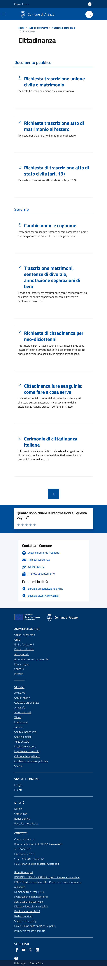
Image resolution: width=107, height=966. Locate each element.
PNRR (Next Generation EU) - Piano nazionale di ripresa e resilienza (47, 884)
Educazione (21, 722)
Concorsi (19, 669)
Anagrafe (19, 707)
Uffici (17, 640)
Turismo (18, 727)
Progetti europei (23, 872)
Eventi (18, 790)
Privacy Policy (36, 963)
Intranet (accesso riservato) (30, 931)
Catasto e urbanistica (26, 703)
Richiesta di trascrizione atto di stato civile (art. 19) (56, 171)
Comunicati (20, 814)
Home (21, 28)
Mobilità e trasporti (25, 746)
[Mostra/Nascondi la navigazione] (3, 14)
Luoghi (18, 785)
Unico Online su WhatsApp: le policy (35, 926)
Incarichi (19, 674)
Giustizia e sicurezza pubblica (31, 761)
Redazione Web (23, 916)
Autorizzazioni (22, 712)
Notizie (18, 809)
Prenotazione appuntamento (31, 897)
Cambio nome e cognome (50, 226)
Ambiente (20, 693)
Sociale (18, 766)
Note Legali (20, 963)
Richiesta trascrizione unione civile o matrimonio (54, 82)
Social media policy (25, 921)
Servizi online (22, 698)
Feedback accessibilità (27, 911)
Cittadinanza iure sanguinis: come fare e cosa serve (53, 389)
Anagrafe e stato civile (63, 28)
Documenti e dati (24, 649)
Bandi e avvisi (22, 819)
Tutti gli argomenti (38, 28)
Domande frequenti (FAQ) (29, 892)
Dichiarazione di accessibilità (31, 906)
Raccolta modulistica (26, 823)
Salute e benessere (25, 732)
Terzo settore (21, 742)
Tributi (17, 717)
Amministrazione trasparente (31, 659)
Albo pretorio (21, 654)
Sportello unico (23, 737)
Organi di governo (24, 635)
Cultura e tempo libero (27, 756)
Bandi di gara (22, 664)
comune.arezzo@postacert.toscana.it (39, 864)
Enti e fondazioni (24, 644)
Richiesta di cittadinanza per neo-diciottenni (53, 336)
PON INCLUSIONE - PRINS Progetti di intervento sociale (47, 877)
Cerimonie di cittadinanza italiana (50, 442)
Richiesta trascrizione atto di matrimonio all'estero (54, 126)
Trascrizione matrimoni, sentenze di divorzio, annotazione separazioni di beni (52, 277)
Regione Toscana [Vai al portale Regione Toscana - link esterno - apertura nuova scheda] (21, 4)
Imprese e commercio (26, 751)
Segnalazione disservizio (28, 901)
